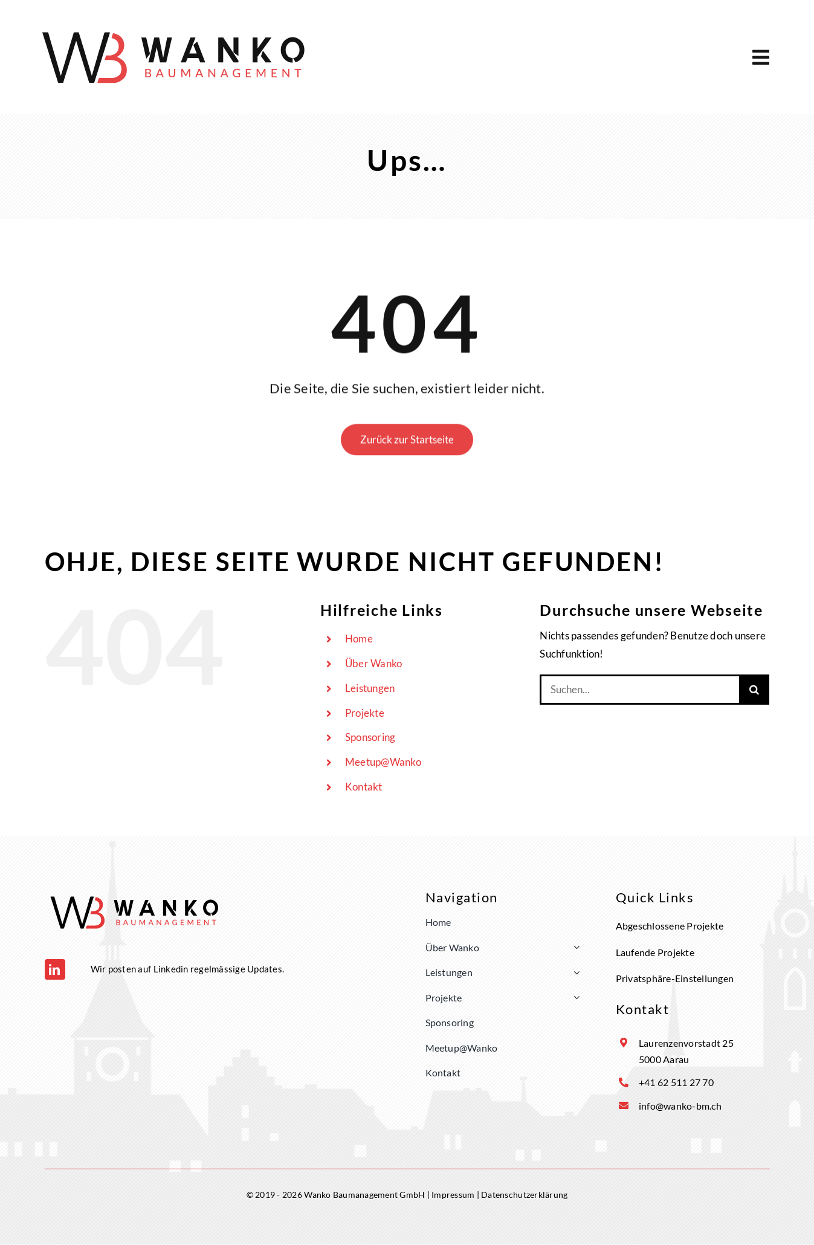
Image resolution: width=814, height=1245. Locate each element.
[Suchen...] (639, 689)
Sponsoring (370, 737)
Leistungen (370, 688)
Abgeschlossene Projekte (670, 925)
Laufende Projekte (655, 952)
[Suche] (754, 689)
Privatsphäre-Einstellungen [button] (675, 978)
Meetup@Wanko (383, 761)
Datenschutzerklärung (524, 1194)
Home (359, 638)
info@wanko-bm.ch (680, 1105)
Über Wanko (373, 663)
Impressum (452, 1194)
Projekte (364, 713)
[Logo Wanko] (175, 27)
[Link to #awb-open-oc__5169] (760, 57)
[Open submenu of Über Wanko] (574, 947)
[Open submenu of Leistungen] (574, 972)
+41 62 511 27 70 (676, 1082)
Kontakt (364, 786)
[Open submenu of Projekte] (574, 997)
